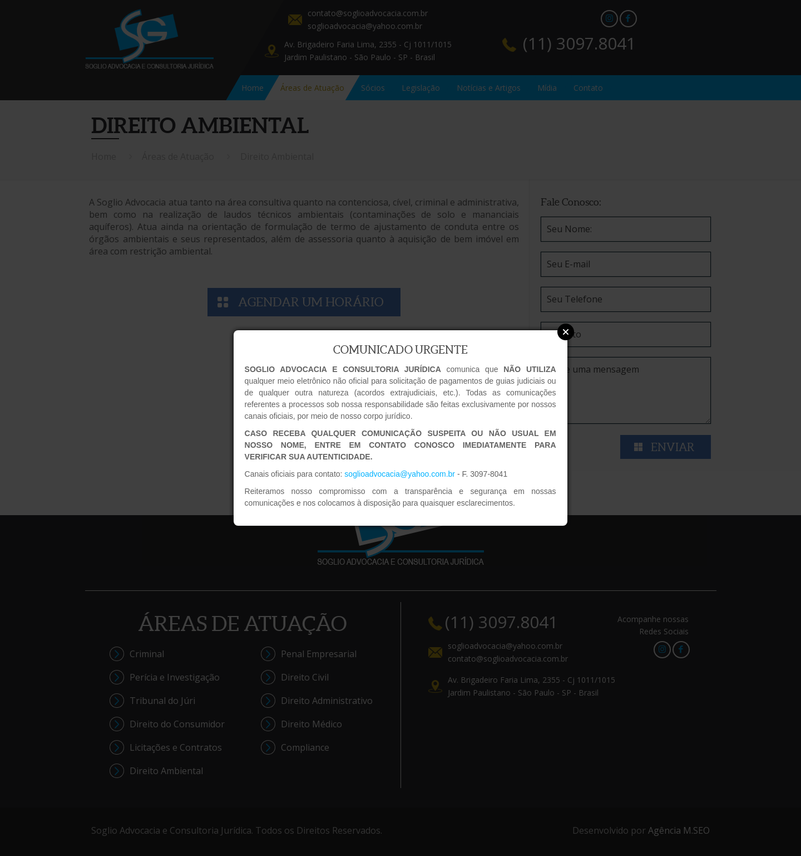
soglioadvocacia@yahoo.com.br (399, 473)
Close (565, 332)
